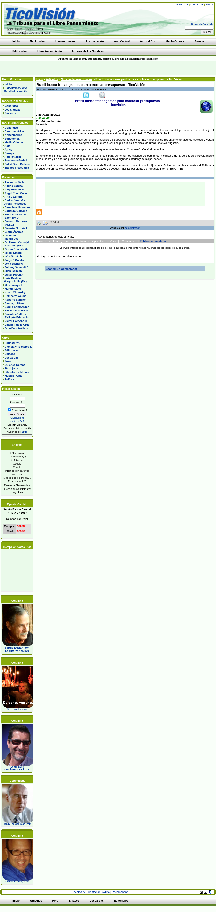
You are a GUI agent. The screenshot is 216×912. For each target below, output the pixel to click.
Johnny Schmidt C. (17, 267)
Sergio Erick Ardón (17, 306)
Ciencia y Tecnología (18, 346)
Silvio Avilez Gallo (16, 310)
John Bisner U (14, 263)
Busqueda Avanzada (202, 24)
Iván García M (13, 256)
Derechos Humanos (17, 207)
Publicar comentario (153, 241)
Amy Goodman (14, 189)
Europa (9, 153)
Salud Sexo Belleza (17, 164)
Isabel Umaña (13, 252)
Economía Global (16, 160)
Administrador (132, 228)
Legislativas (12, 109)
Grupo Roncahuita (17, 249)
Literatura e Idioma (17, 372)
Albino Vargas (13, 185)
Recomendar (120, 892)
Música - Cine (13, 375)
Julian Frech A (14, 274)
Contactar (197, 4)
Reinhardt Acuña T (17, 296)
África (8, 149)
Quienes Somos (15, 364)
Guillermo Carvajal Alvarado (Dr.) (16, 244)
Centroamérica (14, 131)
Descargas (12, 357)
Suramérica (12, 138)
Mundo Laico (13, 288)
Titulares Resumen (17, 167)
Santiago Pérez (14, 303)
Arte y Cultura (13, 196)
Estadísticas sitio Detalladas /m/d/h (15, 89)
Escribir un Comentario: (61, 268)
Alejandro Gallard (15, 182)
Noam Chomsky (15, 292)
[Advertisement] (52, 68)
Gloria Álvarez (14, 231)
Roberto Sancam (16, 299)
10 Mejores (12, 368)
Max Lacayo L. (14, 285)
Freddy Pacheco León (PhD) (14, 216)
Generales (11, 106)
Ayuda (209, 4)
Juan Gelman (13, 271)
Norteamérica (13, 135)
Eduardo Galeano (16, 211)
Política (10, 379)
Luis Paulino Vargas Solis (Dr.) (15, 280)
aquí (24, 431)
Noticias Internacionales (76, 79)
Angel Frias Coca (15, 193)
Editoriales (12, 350)
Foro (8, 361)
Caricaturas (12, 343)
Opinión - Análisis (16, 328)
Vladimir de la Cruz (17, 324)
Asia (7, 146)
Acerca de (182, 4)
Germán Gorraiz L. (17, 228)
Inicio (8, 84)
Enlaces (10, 354)
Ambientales (12, 156)
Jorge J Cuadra (15, 260)
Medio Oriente (14, 142)
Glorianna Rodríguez (10, 237)
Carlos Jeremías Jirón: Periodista (14, 202)
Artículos (52, 79)
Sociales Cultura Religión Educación (16, 316)
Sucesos (10, 113)
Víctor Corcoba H (16, 321)
